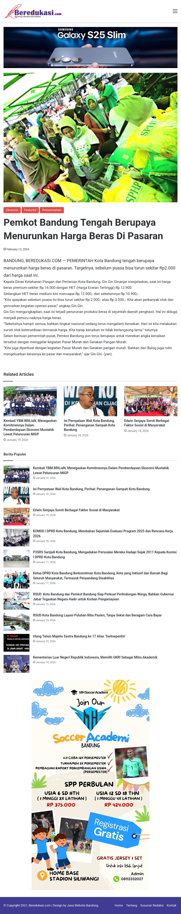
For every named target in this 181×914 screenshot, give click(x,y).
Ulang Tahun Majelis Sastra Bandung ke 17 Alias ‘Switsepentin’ (79, 636)
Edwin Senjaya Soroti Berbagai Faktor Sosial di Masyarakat (76, 510)
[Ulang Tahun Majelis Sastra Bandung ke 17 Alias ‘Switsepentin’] (16, 643)
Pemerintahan (52, 210)
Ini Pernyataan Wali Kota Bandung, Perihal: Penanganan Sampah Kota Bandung (89, 425)
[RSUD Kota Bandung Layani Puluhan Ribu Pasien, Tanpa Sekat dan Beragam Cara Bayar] (16, 622)
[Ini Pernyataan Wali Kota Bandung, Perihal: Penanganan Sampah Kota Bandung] (90, 401)
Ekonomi (12, 210)
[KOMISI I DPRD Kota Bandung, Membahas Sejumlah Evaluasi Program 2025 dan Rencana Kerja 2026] (16, 537)
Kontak (172, 905)
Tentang (131, 905)
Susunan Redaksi (152, 905)
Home (119, 905)
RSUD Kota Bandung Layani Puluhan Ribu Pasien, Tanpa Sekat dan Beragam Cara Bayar (97, 615)
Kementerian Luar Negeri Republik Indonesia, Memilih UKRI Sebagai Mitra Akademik (95, 657)
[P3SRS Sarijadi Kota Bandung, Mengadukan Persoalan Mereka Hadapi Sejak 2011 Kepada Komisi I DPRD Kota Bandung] (16, 558)
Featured (30, 210)
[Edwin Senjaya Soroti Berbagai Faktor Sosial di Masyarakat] (150, 401)
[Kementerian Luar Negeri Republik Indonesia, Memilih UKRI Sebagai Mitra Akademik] (16, 664)
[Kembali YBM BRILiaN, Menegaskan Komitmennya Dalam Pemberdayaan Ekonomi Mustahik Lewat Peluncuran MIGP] (30, 401)
